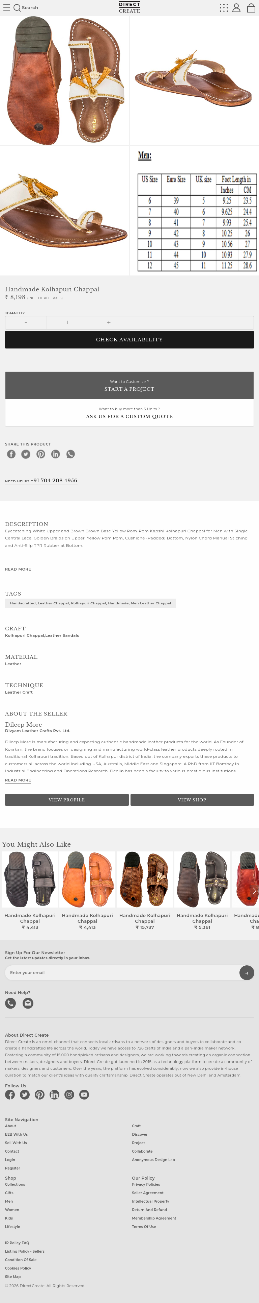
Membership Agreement (154, 1218)
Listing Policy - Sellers (25, 1251)
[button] (254, 891)
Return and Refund (149, 1210)
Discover (140, 1134)
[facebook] (11, 454)
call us (11, 1002)
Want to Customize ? (129, 386)
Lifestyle (12, 1227)
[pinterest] (41, 454)
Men (9, 1201)
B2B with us (16, 1134)
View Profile (67, 800)
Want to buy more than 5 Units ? (129, 413)
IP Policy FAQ (17, 1243)
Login (10, 1160)
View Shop (192, 800)
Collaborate (142, 1151)
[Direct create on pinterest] (41, 1094)
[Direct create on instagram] (70, 1094)
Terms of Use (144, 1227)
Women (12, 1210)
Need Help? (41, 481)
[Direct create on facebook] (11, 1094)
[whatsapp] (70, 454)
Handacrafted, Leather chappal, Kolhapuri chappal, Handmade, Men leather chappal (90, 603)
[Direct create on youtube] (85, 1094)
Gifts (9, 1193)
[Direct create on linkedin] (56, 1094)
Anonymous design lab (153, 1160)
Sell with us (16, 1143)
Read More (18, 569)
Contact (12, 1151)
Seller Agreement (148, 1193)
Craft (136, 1126)
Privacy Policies (146, 1184)
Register (12, 1168)
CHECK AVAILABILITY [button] (129, 340)
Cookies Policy (18, 1268)
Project (138, 1143)
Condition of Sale (20, 1260)
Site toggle (6, 7)
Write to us (29, 1002)
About (10, 1126)
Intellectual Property (150, 1201)
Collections (15, 1184)
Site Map (13, 1277)
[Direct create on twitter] (26, 1094)
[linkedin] (56, 454)
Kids (9, 1218)
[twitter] (26, 454)
